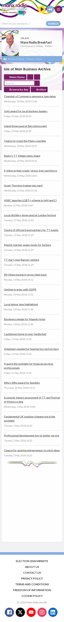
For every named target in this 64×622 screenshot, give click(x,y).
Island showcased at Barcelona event (25, 126)
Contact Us (32, 572)
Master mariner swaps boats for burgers (27, 244)
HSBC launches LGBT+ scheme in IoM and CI (30, 200)
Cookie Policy (32, 595)
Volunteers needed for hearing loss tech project (31, 348)
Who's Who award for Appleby (22, 382)
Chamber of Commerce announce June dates (30, 96)
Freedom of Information (32, 590)
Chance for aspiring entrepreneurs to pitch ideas (32, 450)
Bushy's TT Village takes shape (22, 155)
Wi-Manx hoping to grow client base (25, 274)
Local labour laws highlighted (21, 304)
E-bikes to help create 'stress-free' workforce (30, 170)
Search (53, 23)
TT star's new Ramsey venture (21, 259)
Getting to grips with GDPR (20, 289)
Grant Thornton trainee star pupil (23, 185)
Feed (30, 77)
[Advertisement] (32, 503)
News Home (17, 77)
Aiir (45, 602)
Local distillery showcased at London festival (30, 215)
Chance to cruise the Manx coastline (25, 140)
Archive (41, 89)
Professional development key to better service (31, 435)
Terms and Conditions (32, 584)
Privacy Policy (32, 578)
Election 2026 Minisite (32, 561)
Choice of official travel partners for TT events (31, 230)
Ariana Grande (16, 58)
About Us (32, 566)
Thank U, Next (34, 58)
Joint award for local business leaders (25, 111)
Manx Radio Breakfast (36, 42)
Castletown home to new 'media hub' (25, 334)
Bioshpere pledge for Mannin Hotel (24, 319)
